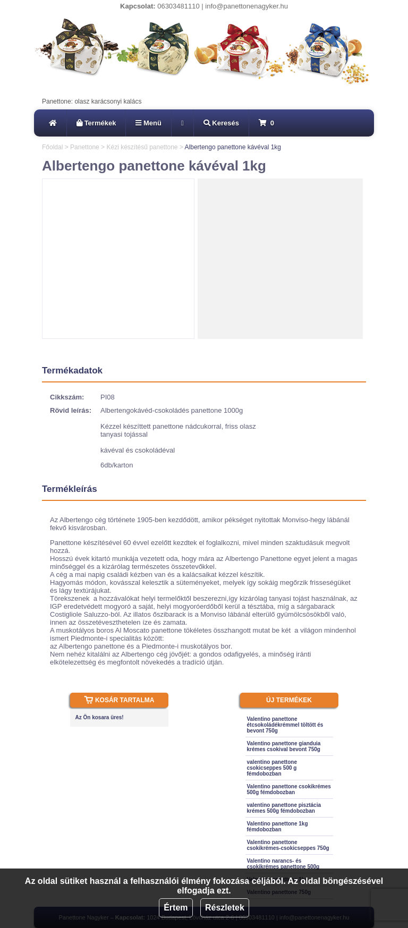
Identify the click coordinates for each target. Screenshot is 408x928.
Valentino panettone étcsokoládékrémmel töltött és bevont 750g (285, 725)
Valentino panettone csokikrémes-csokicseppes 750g (288, 845)
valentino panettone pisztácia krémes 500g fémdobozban (284, 808)
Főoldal (52, 147)
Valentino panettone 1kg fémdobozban (277, 826)
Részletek (224, 907)
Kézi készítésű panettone (141, 147)
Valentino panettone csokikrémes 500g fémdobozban (289, 789)
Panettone (84, 147)
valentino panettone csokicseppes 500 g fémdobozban (272, 768)
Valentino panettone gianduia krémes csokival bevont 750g (284, 746)
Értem (176, 907)
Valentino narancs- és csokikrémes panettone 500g (283, 864)
